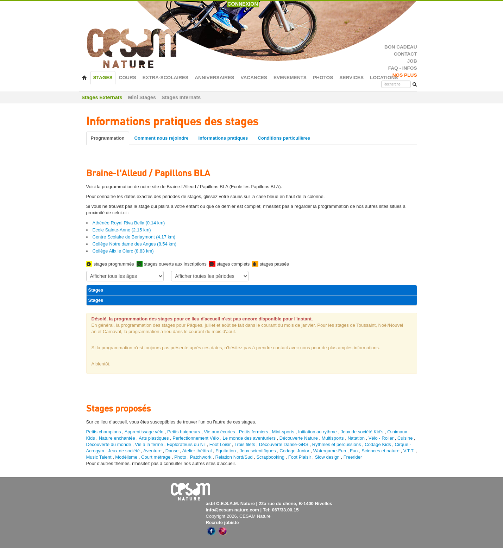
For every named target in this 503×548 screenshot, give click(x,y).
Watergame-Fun (329, 450)
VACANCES (253, 77)
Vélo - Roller (381, 438)
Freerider (353, 457)
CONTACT (405, 54)
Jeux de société (124, 450)
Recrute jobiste (222, 522)
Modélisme (126, 457)
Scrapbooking (270, 457)
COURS (127, 77)
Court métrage (155, 457)
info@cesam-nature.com (232, 509)
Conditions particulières (284, 138)
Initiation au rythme (317, 431)
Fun (354, 450)
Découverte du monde (109, 444)
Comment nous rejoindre (161, 138)
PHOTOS (323, 77)
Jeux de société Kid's (362, 431)
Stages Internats (181, 97)
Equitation (225, 450)
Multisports (333, 438)
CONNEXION (242, 4)
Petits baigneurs (183, 431)
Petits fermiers (253, 431)
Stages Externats (102, 97)
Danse (172, 450)
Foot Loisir (220, 444)
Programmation (108, 138)
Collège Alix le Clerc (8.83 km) (123, 251)
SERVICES (351, 77)
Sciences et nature (381, 450)
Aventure (152, 450)
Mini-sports (283, 431)
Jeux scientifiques (258, 450)
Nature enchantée (117, 438)
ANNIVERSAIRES (214, 77)
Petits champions (103, 431)
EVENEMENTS (290, 77)
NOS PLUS (404, 75)
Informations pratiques (223, 138)
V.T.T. (408, 450)
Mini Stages (142, 97)
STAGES (103, 77)
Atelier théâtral (197, 450)
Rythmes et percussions (336, 444)
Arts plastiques (154, 438)
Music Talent (99, 457)
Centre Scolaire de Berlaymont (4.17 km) (134, 237)
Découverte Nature (298, 438)
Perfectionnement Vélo (195, 438)
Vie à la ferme (149, 444)
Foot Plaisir (299, 457)
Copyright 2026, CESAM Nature (238, 516)
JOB (412, 61)
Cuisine (405, 438)
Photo (180, 457)
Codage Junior (294, 450)
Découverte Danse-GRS (283, 444)
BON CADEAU (400, 47)
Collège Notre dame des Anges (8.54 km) (134, 244)
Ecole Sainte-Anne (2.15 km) (122, 229)
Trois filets (245, 444)
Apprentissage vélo (144, 431)
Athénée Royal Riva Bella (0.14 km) (129, 222)
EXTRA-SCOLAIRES (165, 77)
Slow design (328, 457)
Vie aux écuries (219, 431)
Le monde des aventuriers (249, 438)
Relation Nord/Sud (233, 457)
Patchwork (201, 457)
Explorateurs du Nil (186, 444)
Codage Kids (378, 444)
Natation (355, 438)
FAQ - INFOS (402, 68)
